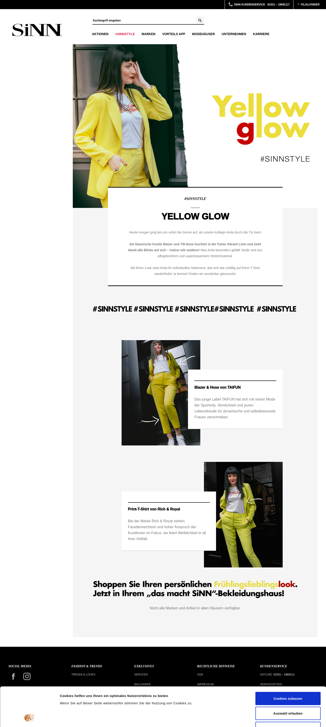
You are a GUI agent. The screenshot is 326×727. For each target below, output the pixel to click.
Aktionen (100, 34)
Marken (149, 34)
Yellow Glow (37, 30)
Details (237, 718)
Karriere (261, 34)
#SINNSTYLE (125, 34)
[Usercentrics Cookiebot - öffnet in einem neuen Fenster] (30, 718)
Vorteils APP (173, 34)
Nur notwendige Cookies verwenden (288, 694)
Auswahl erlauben (288, 677)
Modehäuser (203, 34)
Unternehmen (234, 34)
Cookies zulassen (288, 662)
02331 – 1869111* (278, 4)
